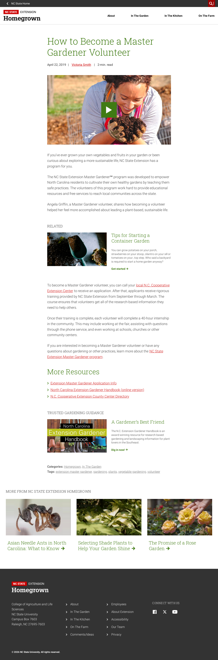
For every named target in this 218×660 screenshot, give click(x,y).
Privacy (116, 634)
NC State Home (20, 3)
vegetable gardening (132, 472)
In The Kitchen (173, 15)
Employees (118, 604)
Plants (112, 472)
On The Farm (207, 15)
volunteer (153, 472)
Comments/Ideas (82, 634)
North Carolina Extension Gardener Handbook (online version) (97, 390)
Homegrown (72, 466)
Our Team (118, 627)
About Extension (122, 612)
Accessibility (119, 619)
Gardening (100, 472)
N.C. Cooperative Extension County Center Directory (90, 396)
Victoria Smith (81, 65)
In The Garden (139, 15)
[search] (211, 3)
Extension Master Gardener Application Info (84, 383)
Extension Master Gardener (74, 472)
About (111, 15)
